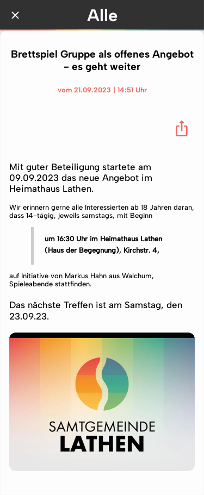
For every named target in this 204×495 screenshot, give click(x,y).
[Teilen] (182, 128)
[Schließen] (15, 15)
